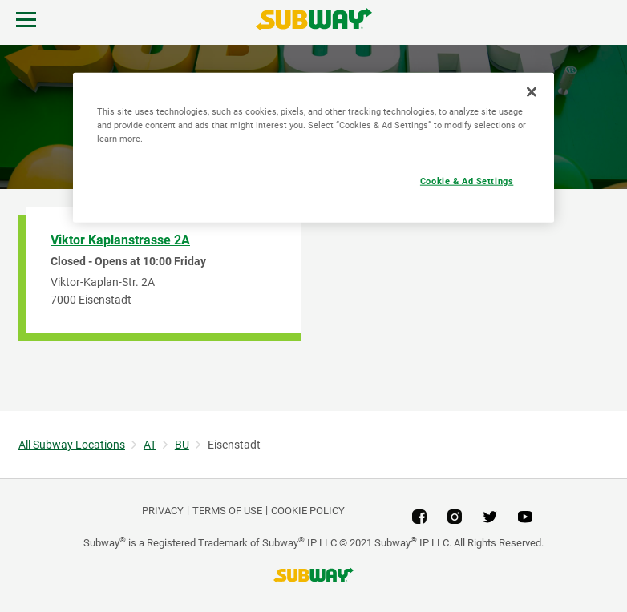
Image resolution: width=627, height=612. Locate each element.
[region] (313, 147)
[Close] (531, 91)
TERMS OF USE (227, 511)
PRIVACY (163, 511)
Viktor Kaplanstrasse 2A (120, 240)
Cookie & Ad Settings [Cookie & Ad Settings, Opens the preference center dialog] (466, 180)
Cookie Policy (308, 511)
